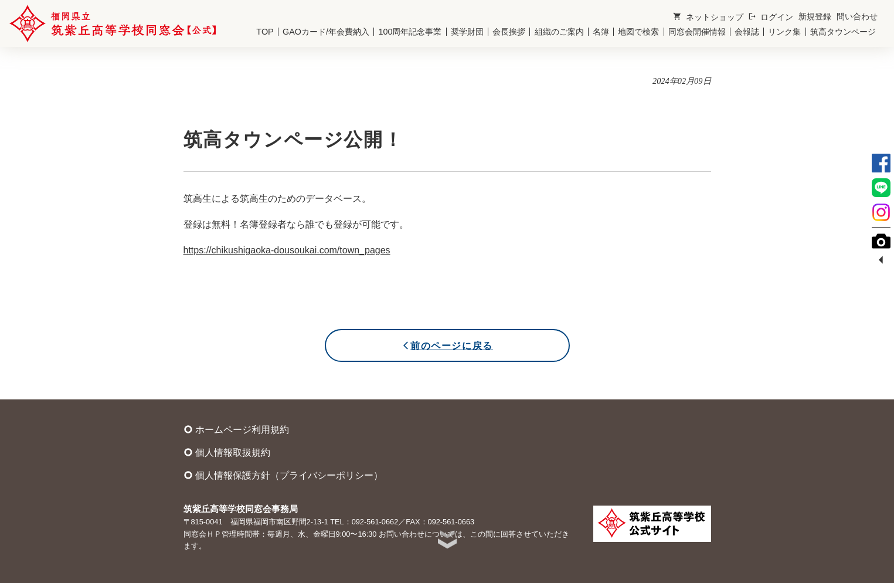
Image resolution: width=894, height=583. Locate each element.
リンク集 (784, 32)
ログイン (770, 16)
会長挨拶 (508, 32)
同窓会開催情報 (697, 32)
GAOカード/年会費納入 (326, 32)
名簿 (601, 32)
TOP (264, 32)
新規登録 (814, 16)
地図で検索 (638, 32)
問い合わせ (857, 16)
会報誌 (747, 32)
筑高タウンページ (843, 32)
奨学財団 (467, 32)
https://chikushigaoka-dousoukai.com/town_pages (286, 250)
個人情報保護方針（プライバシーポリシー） (283, 475)
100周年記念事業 (409, 32)
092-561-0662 (375, 521)
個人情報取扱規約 (226, 452)
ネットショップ (708, 16)
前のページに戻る (447, 345)
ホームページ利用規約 (236, 429)
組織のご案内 (559, 32)
